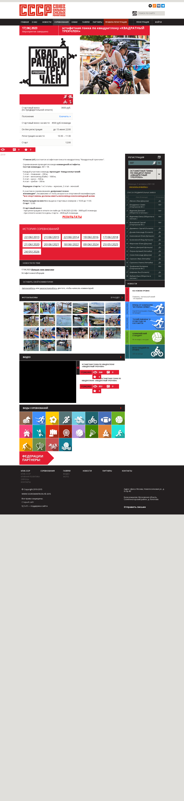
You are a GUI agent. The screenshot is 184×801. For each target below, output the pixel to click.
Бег (65, 418)
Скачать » (65, 116)
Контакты (26, 482)
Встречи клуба (25, 431)
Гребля (39, 431)
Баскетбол (78, 431)
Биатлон (118, 431)
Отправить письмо (135, 507)
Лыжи (39, 418)
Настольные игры (25, 418)
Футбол (52, 418)
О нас (34, 22)
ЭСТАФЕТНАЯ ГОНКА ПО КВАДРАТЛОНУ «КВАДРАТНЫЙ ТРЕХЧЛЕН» (98, 365)
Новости (46, 22)
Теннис (39, 444)
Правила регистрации (116, 22)
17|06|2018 (110, 237)
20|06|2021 (51, 244)
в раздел (115, 298)
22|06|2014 (71, 237)
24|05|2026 (31, 251)
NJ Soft (25, 506)
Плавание (78, 418)
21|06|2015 (51, 237)
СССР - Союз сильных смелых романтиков (42, 10)
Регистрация (142, 22)
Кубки (74, 22)
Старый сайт (28, 502)
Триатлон (52, 444)
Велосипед (91, 418)
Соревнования (61, 22)
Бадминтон (91, 431)
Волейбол (118, 418)
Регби (104, 418)
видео (66, 474)
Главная (25, 22)
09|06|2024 (90, 244)
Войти (158, 22)
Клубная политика (30, 476)
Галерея (86, 22)
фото (66, 476)
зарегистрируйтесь (48, 288)
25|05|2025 (110, 244)
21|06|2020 (31, 244)
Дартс (65, 431)
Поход (104, 431)
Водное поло (65, 444)
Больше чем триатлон (42, 269)
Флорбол (25, 444)
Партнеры (97, 22)
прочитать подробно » (138, 187)
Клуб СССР (25, 471)
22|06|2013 (31, 237)
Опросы (25, 479)
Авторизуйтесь (28, 288)
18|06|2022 (71, 244)
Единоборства (52, 431)
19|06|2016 (90, 237)
